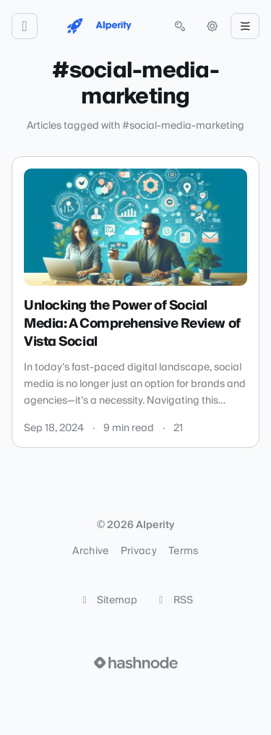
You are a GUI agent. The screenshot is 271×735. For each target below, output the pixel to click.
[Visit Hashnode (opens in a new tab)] (135, 662)
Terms (183, 551)
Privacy (139, 551)
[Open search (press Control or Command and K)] (180, 26)
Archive (90, 551)
